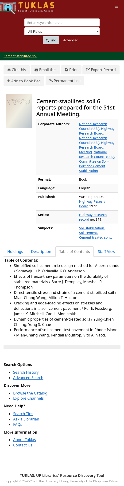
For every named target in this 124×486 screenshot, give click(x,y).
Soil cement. (88, 232)
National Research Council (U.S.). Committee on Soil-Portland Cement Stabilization (97, 161)
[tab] (15, 251)
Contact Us (22, 445)
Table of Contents (74, 251)
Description (41, 251)
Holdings (15, 251)
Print (71, 70)
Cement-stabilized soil (20, 56)
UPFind (12, 6)
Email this (45, 70)
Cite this (16, 70)
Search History (26, 372)
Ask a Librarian (26, 419)
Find (51, 40)
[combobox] (62, 22)
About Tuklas (24, 439)
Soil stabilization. (92, 228)
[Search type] (62, 31)
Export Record (101, 70)
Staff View (106, 251)
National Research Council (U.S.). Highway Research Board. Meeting (96, 145)
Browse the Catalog (30, 393)
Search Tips (23, 413)
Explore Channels (28, 398)
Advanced (70, 40)
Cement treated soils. (95, 237)
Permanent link (65, 81)
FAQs (17, 424)
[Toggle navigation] (116, 6)
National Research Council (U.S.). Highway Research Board (96, 128)
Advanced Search (28, 377)
